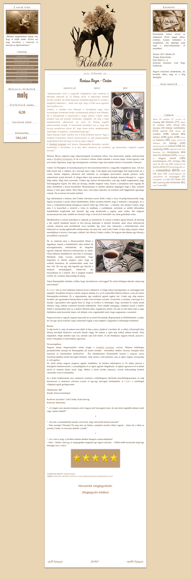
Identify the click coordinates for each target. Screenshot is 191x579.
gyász (79, 476)
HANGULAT (70, 88)
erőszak (175, 133)
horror (183, 137)
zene (161, 185)
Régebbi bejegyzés (135, 561)
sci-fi (111, 476)
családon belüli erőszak (168, 125)
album (155, 119)
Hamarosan (22, 64)
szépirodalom (158, 177)
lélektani (166, 155)
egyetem (163, 131)
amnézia (166, 119)
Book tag (22, 78)
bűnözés (170, 122)
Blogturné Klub (22, 82)
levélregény (181, 155)
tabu (168, 179)
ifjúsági (172, 143)
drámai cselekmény (175, 127)
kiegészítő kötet (175, 149)
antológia (178, 119)
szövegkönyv (157, 179)
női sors (164, 164)
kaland (171, 146)
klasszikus (156, 152)
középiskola (173, 152)
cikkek (182, 122)
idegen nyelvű (176, 140)
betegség (57, 476)
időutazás (156, 143)
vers (154, 185)
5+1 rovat (22, 75)
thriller (178, 179)
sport (160, 174)
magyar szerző (167, 158)
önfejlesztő (178, 164)
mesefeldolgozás (90, 476)
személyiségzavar (174, 174)
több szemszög (159, 182)
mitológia (176, 161)
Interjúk (22, 71)
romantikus (103, 476)
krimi (155, 155)
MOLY (97, 88)
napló (155, 164)
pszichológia (174, 167)
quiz (183, 167)
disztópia (65, 476)
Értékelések (22, 60)
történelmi (175, 182)
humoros (160, 140)
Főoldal (94, 561)
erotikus (157, 133)
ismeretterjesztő (159, 146)
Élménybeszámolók (22, 67)
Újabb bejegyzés (55, 561)
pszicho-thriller (159, 167)
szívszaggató (174, 177)
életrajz (178, 131)
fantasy (73, 476)
